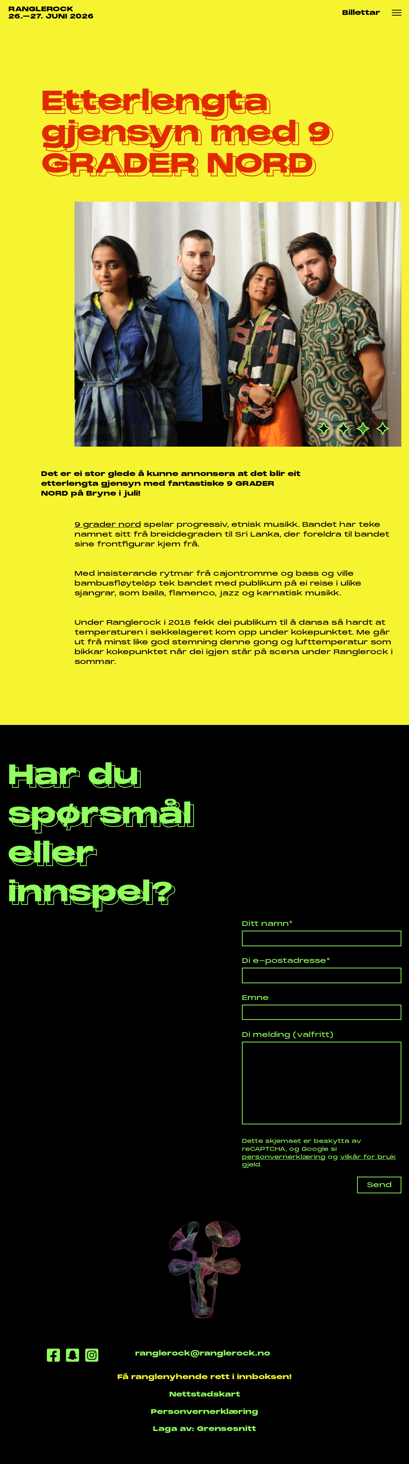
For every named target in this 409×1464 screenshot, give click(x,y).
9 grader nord (107, 524)
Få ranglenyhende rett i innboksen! (204, 1377)
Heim (16, 35)
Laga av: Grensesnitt (204, 1428)
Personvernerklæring (204, 1411)
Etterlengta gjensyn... (115, 35)
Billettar (361, 12)
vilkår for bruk (368, 1156)
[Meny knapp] (396, 12)
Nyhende (49, 35)
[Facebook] (53, 1357)
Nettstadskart (204, 1394)
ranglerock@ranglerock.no (203, 1353)
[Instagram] (91, 1357)
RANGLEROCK (51, 13)
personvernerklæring (283, 1156)
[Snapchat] (72, 1357)
